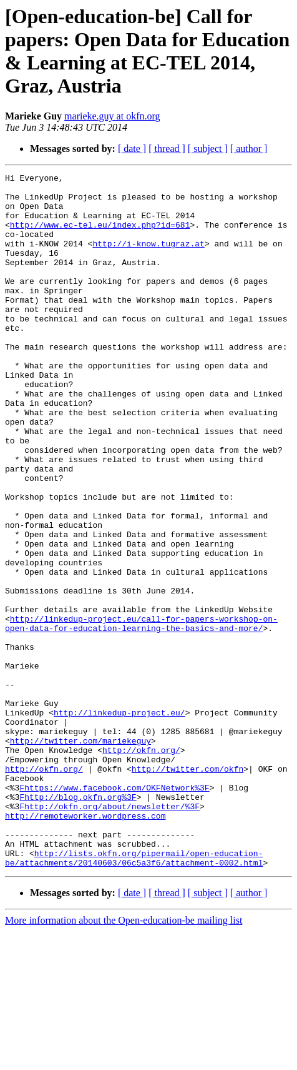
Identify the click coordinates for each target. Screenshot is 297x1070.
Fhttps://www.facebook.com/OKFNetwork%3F (114, 911)
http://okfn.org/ (141, 866)
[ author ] (249, 148)
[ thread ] (166, 148)
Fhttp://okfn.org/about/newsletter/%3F (109, 933)
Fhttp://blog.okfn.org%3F (77, 922)
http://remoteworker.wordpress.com (85, 945)
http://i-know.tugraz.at (148, 258)
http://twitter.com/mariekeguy (80, 855)
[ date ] (132, 148)
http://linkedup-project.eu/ (119, 821)
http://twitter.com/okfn (187, 888)
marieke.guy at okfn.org (112, 116)
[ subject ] (208, 148)
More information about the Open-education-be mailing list (123, 1059)
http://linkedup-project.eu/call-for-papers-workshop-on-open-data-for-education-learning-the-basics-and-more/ (141, 714)
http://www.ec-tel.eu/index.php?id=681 (100, 235)
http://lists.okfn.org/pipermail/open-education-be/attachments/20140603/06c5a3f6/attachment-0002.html (134, 995)
